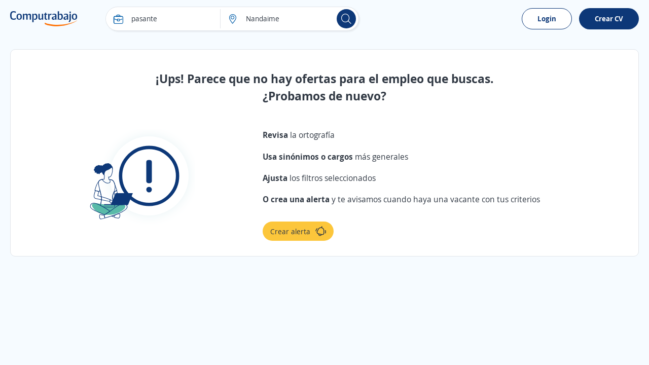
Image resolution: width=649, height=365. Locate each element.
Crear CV (609, 18)
